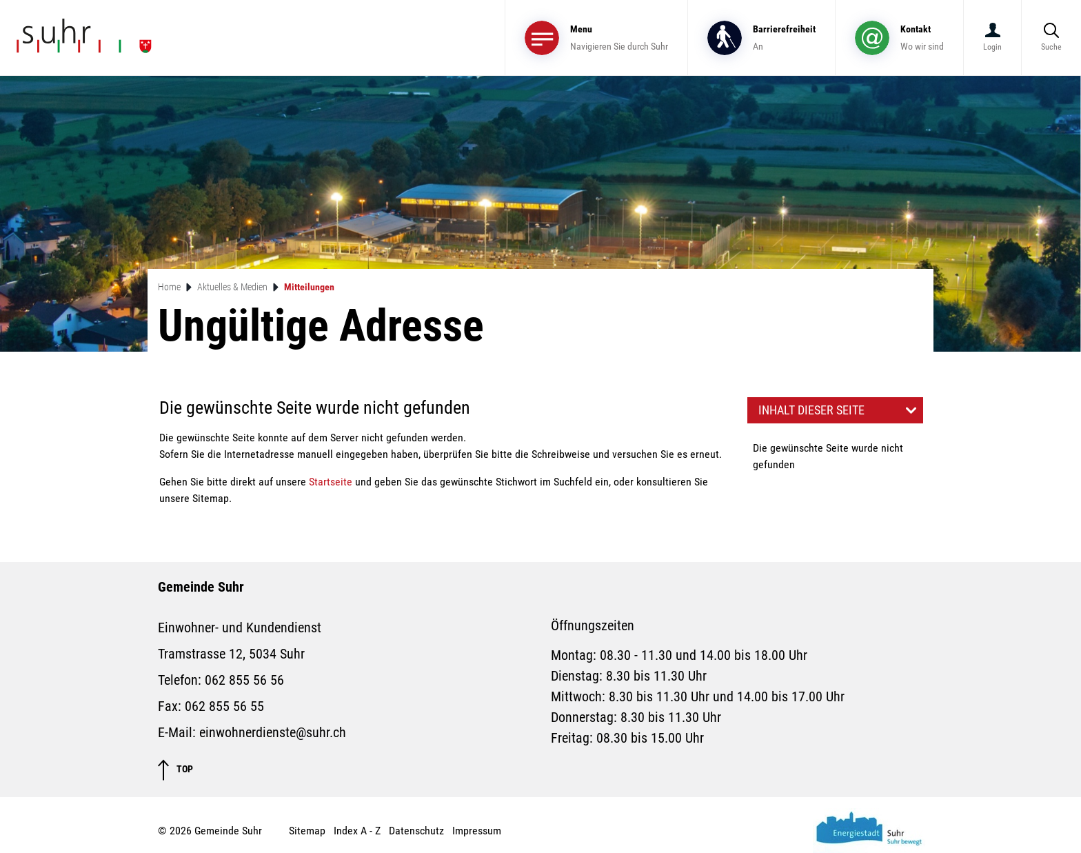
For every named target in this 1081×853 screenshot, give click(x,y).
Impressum (476, 830)
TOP (175, 770)
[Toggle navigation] (596, 37)
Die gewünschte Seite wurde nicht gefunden (828, 456)
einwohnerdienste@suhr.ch (272, 732)
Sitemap (307, 830)
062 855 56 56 (244, 680)
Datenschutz (416, 830)
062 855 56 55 (224, 706)
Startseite (330, 481)
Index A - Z (357, 830)
